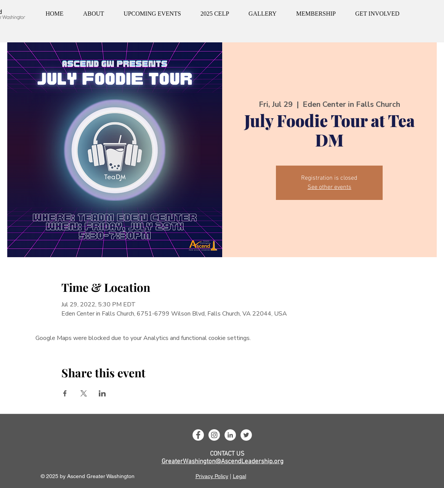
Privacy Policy (212, 476)
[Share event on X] (83, 393)
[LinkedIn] (230, 435)
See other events (329, 187)
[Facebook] (198, 435)
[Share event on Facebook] (65, 393)
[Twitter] (246, 435)
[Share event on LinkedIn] (102, 393)
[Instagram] (214, 435)
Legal (239, 476)
